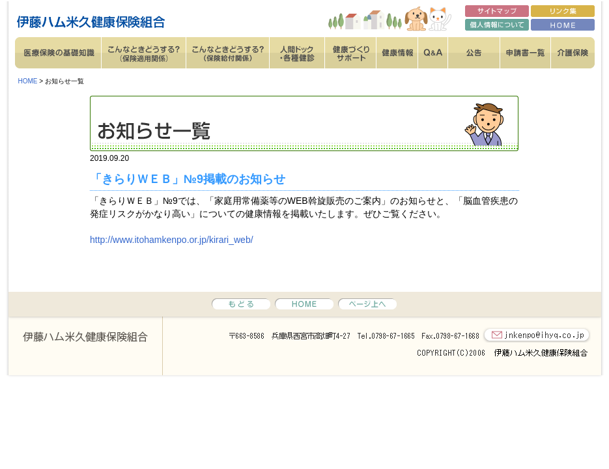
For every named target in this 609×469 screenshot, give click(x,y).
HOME (28, 81)
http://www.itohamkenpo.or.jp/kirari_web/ (171, 239)
